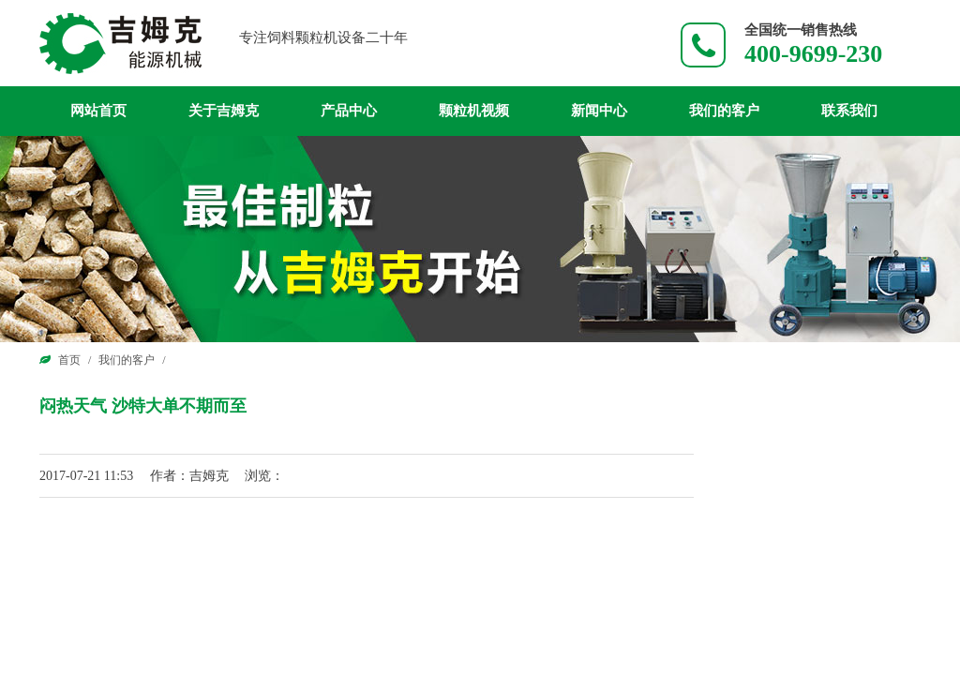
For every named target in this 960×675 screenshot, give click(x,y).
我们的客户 (724, 110)
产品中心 (349, 110)
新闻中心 (599, 110)
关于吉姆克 (223, 110)
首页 (69, 360)
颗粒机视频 (474, 110)
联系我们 (849, 110)
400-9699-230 (813, 54)
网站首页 (98, 110)
